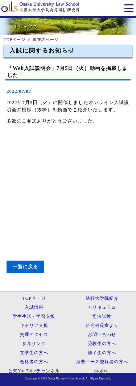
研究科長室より (102, 325)
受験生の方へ (102, 343)
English (102, 370)
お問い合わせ (102, 334)
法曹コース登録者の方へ (102, 361)
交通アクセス (34, 334)
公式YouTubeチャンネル (34, 370)
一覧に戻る (25, 266)
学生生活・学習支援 (34, 316)
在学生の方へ (34, 352)
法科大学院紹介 (102, 298)
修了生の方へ (102, 352)
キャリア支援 (34, 325)
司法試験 (101, 316)
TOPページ (14, 39)
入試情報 (34, 307)
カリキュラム (102, 307)
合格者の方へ (34, 361)
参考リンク (34, 343)
